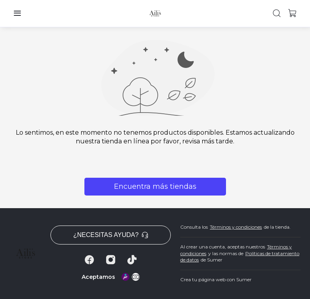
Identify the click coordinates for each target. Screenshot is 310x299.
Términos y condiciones (236, 227)
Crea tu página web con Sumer (216, 279)
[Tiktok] (132, 260)
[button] (17, 13)
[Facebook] (89, 260)
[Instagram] (111, 260)
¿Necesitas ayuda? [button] (110, 234)
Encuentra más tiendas (155, 186)
